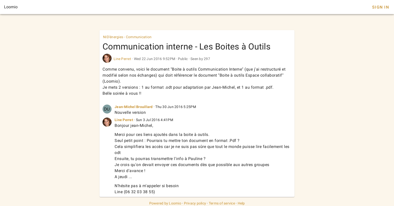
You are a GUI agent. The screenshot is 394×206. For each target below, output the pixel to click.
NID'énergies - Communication (127, 37)
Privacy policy (195, 203)
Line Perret (122, 59)
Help (241, 203)
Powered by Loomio (165, 203)
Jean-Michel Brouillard (134, 107)
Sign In (380, 7)
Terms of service (222, 203)
